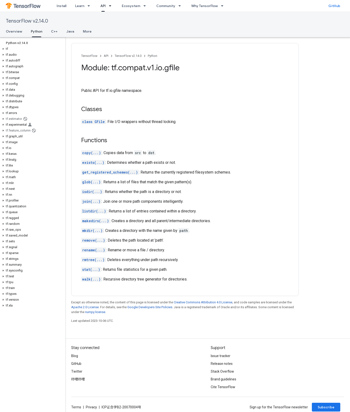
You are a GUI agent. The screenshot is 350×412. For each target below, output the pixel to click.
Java (70, 31)
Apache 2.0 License (85, 307)
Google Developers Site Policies (149, 307)
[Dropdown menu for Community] (181, 6)
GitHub (334, 6)
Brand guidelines (223, 379)
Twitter (76, 371)
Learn (79, 6)
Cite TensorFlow (223, 387)
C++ (54, 31)
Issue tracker (220, 356)
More (87, 31)
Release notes (222, 364)
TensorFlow (89, 56)
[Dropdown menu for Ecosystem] (146, 6)
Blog (74, 356)
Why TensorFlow (204, 6)
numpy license (95, 312)
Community (165, 6)
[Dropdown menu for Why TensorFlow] (223, 6)
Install (61, 6)
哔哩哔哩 (78, 379)
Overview (14, 31)
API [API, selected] (103, 6)
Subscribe (326, 407)
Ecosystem (131, 6)
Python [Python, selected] (36, 31)
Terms (76, 407)
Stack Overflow (222, 371)
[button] (31, 49)
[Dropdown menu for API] (111, 6)
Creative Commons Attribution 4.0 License (203, 302)
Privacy (91, 407)
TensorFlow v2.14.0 (27, 21)
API (106, 56)
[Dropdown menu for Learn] (90, 6)
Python (152, 56)
